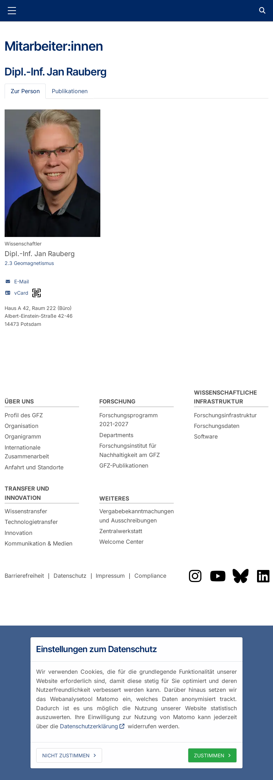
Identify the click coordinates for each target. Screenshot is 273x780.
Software (206, 436)
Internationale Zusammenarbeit (27, 452)
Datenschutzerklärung (89, 726)
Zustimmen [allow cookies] (209, 755)
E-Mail (21, 281)
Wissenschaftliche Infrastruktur (225, 397)
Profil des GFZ (24, 415)
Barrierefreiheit (24, 575)
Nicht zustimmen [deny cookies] (66, 755)
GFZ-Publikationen (123, 465)
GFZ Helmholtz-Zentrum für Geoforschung (136, 10)
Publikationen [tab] (70, 91)
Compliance (150, 575)
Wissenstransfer (26, 511)
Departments (116, 435)
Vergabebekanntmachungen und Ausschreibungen (136, 516)
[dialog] (136, 703)
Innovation (18, 532)
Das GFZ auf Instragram (195, 576)
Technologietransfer (31, 521)
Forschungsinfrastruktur (225, 415)
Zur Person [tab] (25, 91)
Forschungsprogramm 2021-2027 (128, 420)
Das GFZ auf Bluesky (240, 576)
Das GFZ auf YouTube (218, 576)
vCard (21, 293)
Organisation (21, 425)
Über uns (19, 401)
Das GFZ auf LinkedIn (263, 576)
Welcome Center (121, 541)
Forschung (117, 401)
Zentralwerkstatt (120, 531)
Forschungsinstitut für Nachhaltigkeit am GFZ (129, 450)
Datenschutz (70, 575)
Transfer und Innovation (27, 493)
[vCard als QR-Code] (36, 293)
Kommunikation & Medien (38, 543)
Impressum (110, 575)
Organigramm (23, 436)
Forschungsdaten (216, 425)
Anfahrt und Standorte (34, 467)
